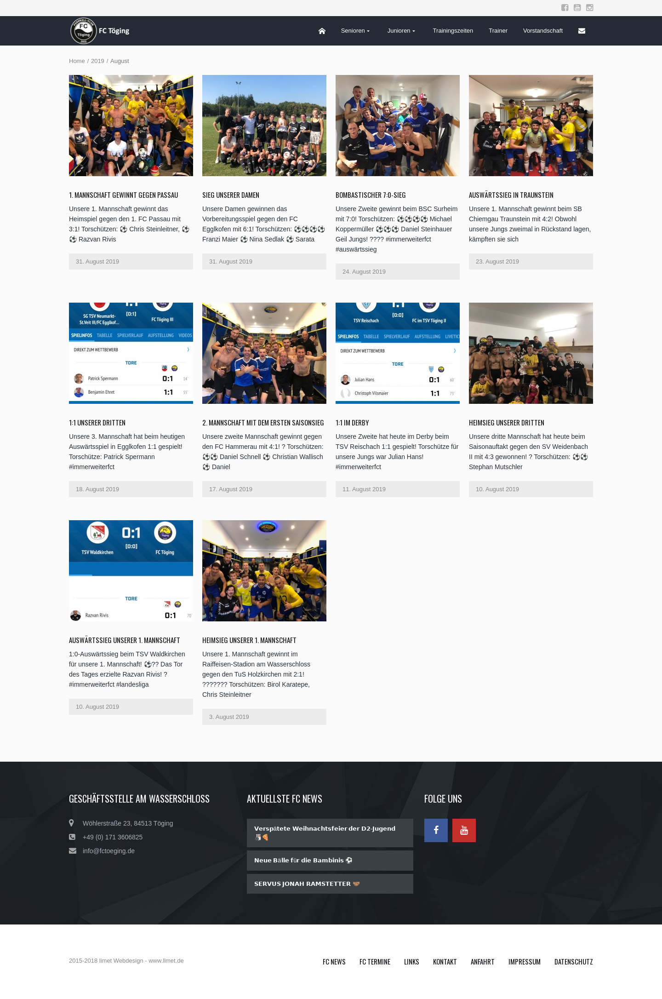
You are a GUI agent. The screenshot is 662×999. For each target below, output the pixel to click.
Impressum (524, 961)
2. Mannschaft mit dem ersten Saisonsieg (263, 422)
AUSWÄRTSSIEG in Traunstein (511, 194)
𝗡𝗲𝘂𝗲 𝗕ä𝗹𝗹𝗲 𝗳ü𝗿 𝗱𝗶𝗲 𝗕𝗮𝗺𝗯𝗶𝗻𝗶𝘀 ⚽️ (303, 860)
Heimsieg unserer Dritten (506, 422)
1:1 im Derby (352, 422)
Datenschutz (573, 961)
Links (411, 961)
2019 (97, 60)
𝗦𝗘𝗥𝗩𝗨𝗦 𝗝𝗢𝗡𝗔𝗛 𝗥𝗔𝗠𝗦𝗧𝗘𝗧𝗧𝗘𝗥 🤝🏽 (307, 883)
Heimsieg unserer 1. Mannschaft (249, 640)
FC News (334, 961)
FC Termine (375, 961)
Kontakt (445, 961)
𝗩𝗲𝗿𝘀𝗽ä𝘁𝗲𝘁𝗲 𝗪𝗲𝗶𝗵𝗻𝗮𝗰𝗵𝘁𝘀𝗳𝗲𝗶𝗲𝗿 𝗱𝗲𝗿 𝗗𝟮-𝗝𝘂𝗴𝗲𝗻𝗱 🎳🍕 (324, 833)
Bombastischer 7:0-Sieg (371, 194)
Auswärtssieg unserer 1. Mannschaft (124, 640)
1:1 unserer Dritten (97, 422)
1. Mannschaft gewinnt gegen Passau (123, 194)
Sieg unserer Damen (230, 194)
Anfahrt (483, 961)
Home (77, 60)
